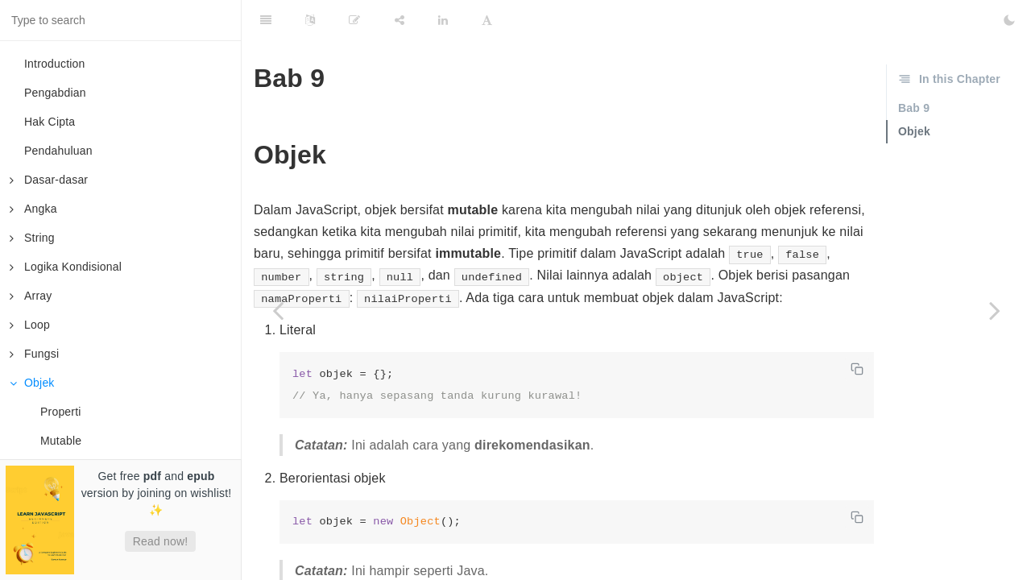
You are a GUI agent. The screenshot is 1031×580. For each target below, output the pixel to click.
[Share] (399, 20)
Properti (60, 411)
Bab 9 (914, 108)
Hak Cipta (49, 121)
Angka (33, 208)
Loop (30, 324)
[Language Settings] (310, 20)
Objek (32, 382)
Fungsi (34, 353)
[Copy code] (857, 369)
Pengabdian (55, 92)
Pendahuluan (58, 150)
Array (31, 295)
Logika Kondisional (66, 266)
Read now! (160, 541)
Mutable (60, 440)
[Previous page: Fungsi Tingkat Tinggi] (278, 310)
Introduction (54, 63)
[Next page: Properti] (995, 310)
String (32, 237)
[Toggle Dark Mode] (1009, 20)
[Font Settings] (487, 20)
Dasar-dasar (49, 179)
